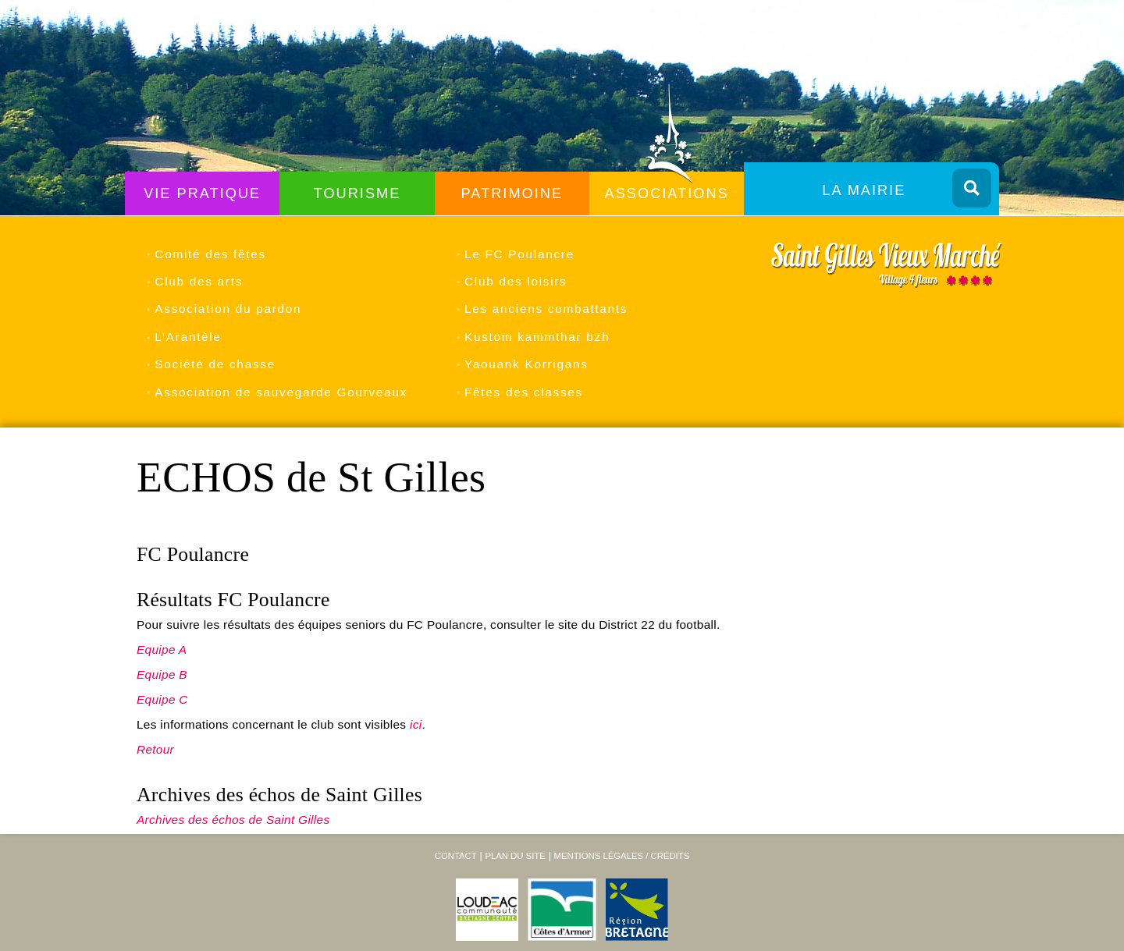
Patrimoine (512, 193)
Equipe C (162, 699)
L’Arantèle (188, 336)
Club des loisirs (515, 281)
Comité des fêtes (210, 254)
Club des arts (199, 281)
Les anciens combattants (546, 308)
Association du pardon (228, 308)
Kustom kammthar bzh (537, 336)
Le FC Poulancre (519, 254)
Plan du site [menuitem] (515, 856)
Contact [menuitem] (456, 856)
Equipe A (162, 649)
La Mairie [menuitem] (863, 190)
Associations (667, 193)
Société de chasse (215, 364)
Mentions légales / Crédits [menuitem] (621, 856)
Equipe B (162, 674)
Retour (155, 749)
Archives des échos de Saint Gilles (233, 819)
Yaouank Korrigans (526, 364)
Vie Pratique (202, 193)
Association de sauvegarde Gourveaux (281, 392)
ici (416, 724)
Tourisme (357, 193)
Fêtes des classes (523, 392)
